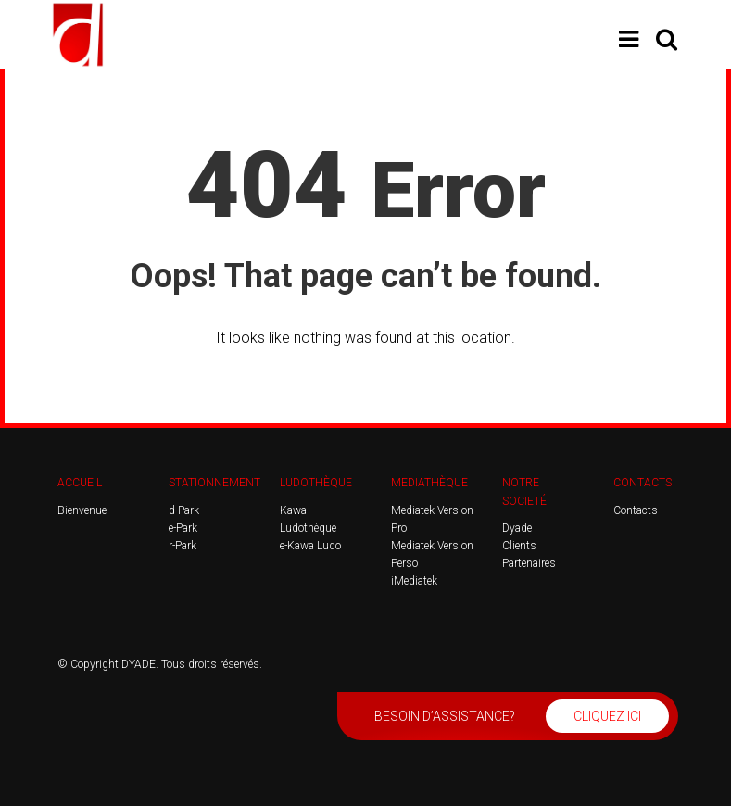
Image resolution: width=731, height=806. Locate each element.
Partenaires (529, 563)
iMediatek (414, 580)
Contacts (635, 510)
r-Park (182, 545)
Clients (519, 545)
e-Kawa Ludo (310, 545)
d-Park (184, 510)
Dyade (517, 528)
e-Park (183, 528)
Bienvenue (82, 510)
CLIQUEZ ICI (607, 716)
